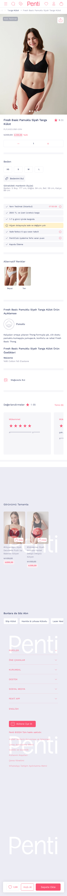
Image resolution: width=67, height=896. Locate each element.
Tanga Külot (13, 10)
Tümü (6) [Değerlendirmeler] (58, 405)
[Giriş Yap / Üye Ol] (54, 4)
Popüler (14, 650)
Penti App (14, 698)
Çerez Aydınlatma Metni (21, 744)
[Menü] (6, 4)
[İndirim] (21, 4)
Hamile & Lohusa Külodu (34, 621)
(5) (61, 120)
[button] (30, 111)
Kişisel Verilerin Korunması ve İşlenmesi (29, 739)
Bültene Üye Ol (24, 724)
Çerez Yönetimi (16, 760)
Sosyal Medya (17, 689)
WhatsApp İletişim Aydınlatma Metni (28, 766)
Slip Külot (11, 621)
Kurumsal (15, 669)
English (14, 709)
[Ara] (13, 4)
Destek (13, 679)
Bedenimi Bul (14, 178)
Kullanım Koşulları (18, 755)
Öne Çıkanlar (17, 660)
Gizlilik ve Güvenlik (19, 750)
